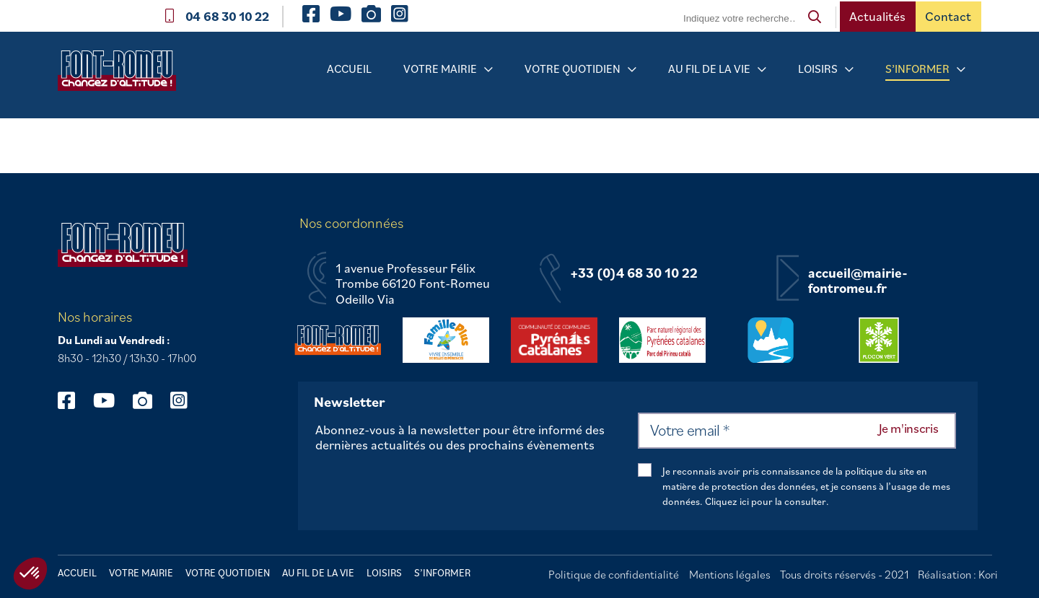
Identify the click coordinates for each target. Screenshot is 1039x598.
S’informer (917, 68)
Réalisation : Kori (958, 574)
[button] (30, 573)
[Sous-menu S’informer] (961, 69)
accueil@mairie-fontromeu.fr (858, 280)
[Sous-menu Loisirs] (849, 69)
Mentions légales (730, 574)
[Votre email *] (797, 431)
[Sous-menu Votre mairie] (488, 69)
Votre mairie (440, 68)
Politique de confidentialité (613, 574)
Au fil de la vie (709, 68)
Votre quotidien (573, 68)
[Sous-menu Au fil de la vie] (762, 69)
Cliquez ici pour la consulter (765, 501)
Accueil (349, 68)
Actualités (877, 16)
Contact (948, 16)
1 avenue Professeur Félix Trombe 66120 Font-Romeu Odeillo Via (413, 283)
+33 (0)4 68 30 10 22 (634, 273)
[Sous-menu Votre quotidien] (632, 69)
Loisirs (818, 68)
